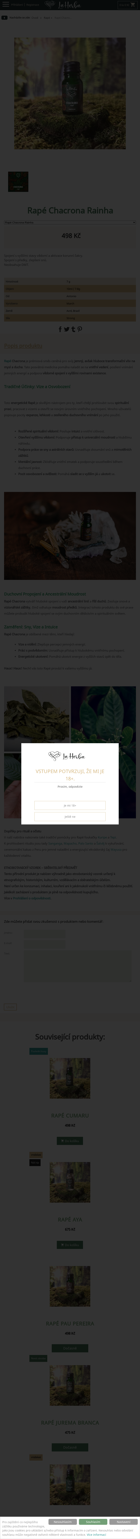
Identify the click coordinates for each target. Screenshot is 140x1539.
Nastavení (123, 1522)
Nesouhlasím (63, 1522)
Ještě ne (70, 817)
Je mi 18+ (70, 805)
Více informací (96, 1535)
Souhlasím (93, 1522)
